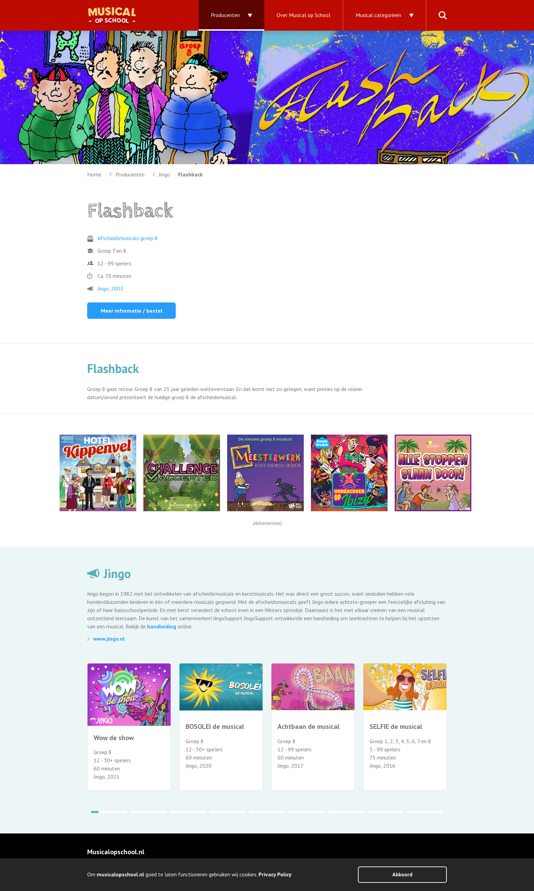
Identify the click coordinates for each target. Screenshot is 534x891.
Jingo (164, 174)
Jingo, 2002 (110, 288)
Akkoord (402, 874)
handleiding (161, 626)
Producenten (225, 15)
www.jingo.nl (109, 638)
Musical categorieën (378, 15)
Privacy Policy (275, 874)
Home (94, 174)
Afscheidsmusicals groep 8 (127, 238)
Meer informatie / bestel (131, 310)
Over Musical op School (303, 15)
